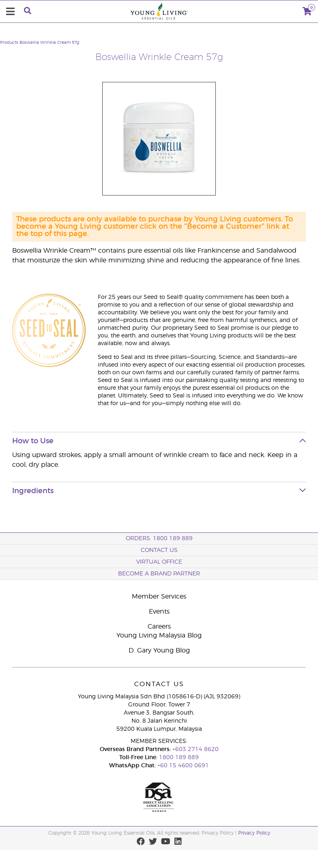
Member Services (159, 596)
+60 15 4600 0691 (183, 765)
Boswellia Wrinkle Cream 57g (49, 43)
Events (159, 611)
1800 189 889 (178, 757)
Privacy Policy (254, 833)
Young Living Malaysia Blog (159, 635)
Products (9, 43)
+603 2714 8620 (195, 749)
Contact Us (159, 550)
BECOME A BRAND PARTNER (159, 574)
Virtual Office (159, 562)
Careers (159, 626)
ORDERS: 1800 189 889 (159, 538)
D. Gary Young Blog (159, 650)
